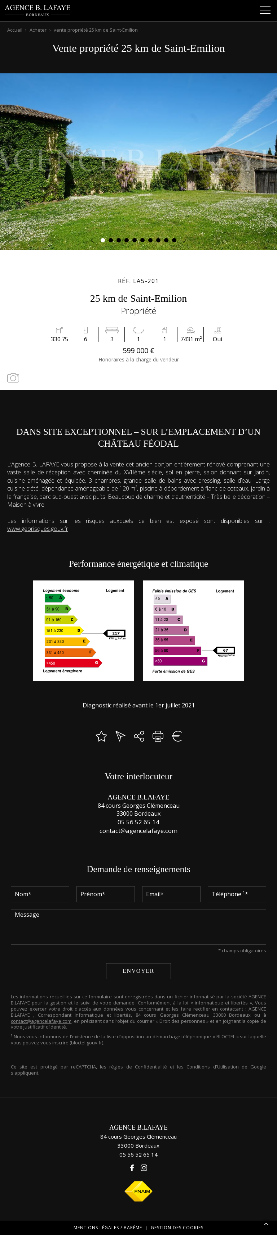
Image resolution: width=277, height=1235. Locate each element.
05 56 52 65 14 (138, 822)
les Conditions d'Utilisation (207, 1066)
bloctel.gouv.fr (86, 1042)
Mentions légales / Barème (108, 1228)
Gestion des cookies (177, 1228)
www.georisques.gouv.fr (37, 529)
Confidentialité (151, 1066)
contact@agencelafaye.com (138, 830)
